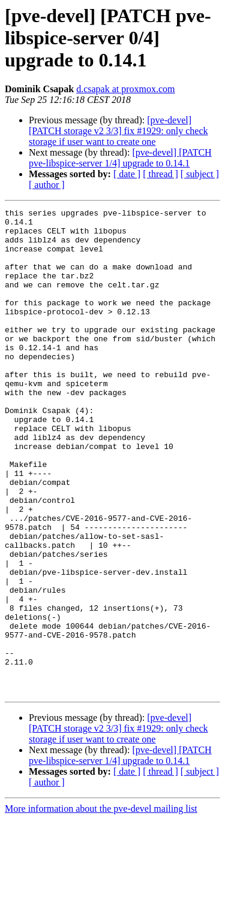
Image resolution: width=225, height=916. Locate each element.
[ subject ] (200, 174)
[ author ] (47, 185)
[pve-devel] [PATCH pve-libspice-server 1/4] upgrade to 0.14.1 (120, 157)
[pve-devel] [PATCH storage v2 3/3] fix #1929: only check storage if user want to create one (118, 131)
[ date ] (126, 174)
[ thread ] (160, 174)
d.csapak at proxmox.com (125, 89)
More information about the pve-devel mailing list (101, 905)
